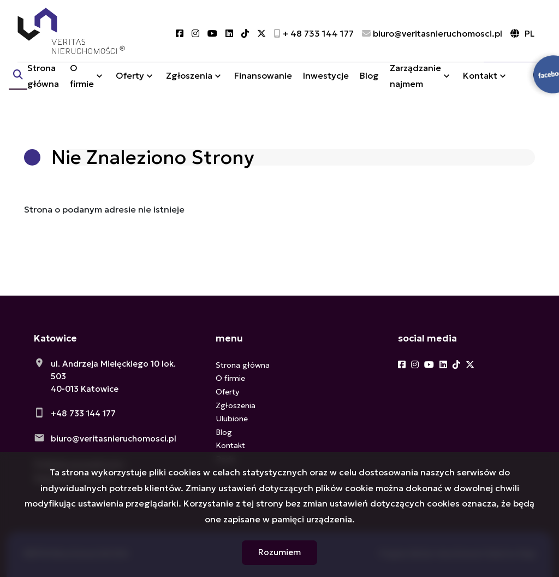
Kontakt (480, 89)
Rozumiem (279, 552)
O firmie (82, 88)
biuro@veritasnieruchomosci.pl (113, 438)
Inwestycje (326, 89)
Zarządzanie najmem (415, 88)
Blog (369, 89)
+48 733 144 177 (83, 413)
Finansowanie (263, 89)
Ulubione (232, 418)
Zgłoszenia (189, 89)
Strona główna (43, 88)
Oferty (130, 89)
